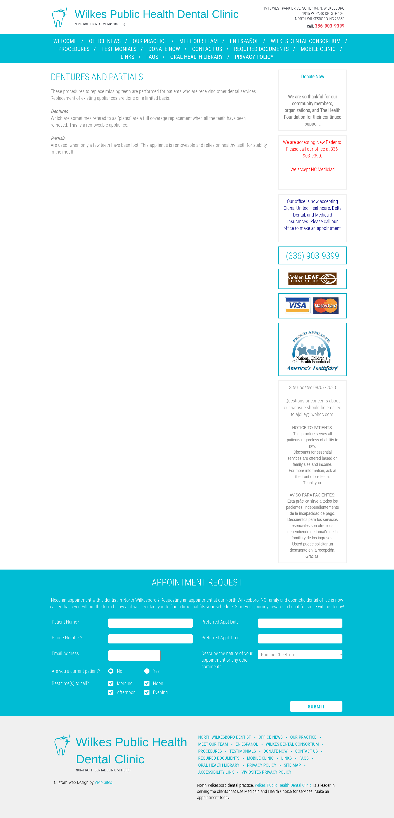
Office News (105, 41)
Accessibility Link (216, 772)
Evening (160, 692)
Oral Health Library (196, 57)
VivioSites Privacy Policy (266, 772)
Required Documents (261, 49)
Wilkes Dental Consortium (306, 41)
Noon (158, 683)
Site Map (292, 765)
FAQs (152, 57)
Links (127, 57)
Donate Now (164, 49)
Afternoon (126, 692)
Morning (125, 683)
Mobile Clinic (318, 49)
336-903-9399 (330, 25)
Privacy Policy (254, 57)
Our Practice (150, 41)
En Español (244, 41)
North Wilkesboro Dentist (224, 737)
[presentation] (234, 681)
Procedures (73, 49)
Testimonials (118, 49)
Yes (156, 671)
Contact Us (207, 49)
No (119, 671)
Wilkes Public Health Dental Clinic (283, 785)
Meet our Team (198, 41)
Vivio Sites (103, 782)
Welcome (65, 41)
